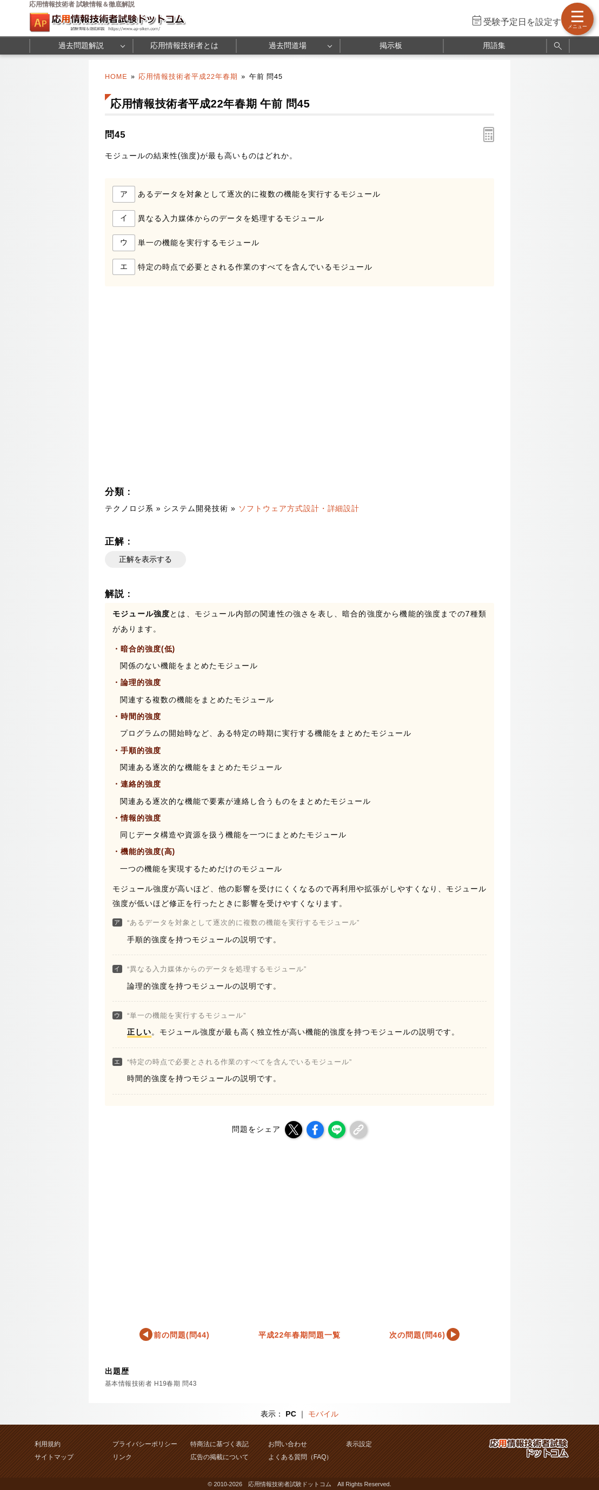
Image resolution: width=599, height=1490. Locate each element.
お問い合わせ (287, 1444)
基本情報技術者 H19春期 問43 (151, 1383)
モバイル (323, 1414)
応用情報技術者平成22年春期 (188, 76)
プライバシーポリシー (144, 1444)
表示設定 (359, 1444)
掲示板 (391, 45)
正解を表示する (145, 559)
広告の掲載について (219, 1457)
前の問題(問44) (182, 1335)
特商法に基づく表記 (219, 1444)
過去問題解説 (81, 45)
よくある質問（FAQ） (300, 1457)
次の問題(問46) (417, 1335)
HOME (116, 76)
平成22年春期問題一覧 (299, 1335)
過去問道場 (288, 45)
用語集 (494, 45)
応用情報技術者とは (184, 45)
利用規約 (48, 1444)
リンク (122, 1457)
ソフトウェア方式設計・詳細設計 (299, 508)
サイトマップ (54, 1457)
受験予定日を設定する (526, 21)
